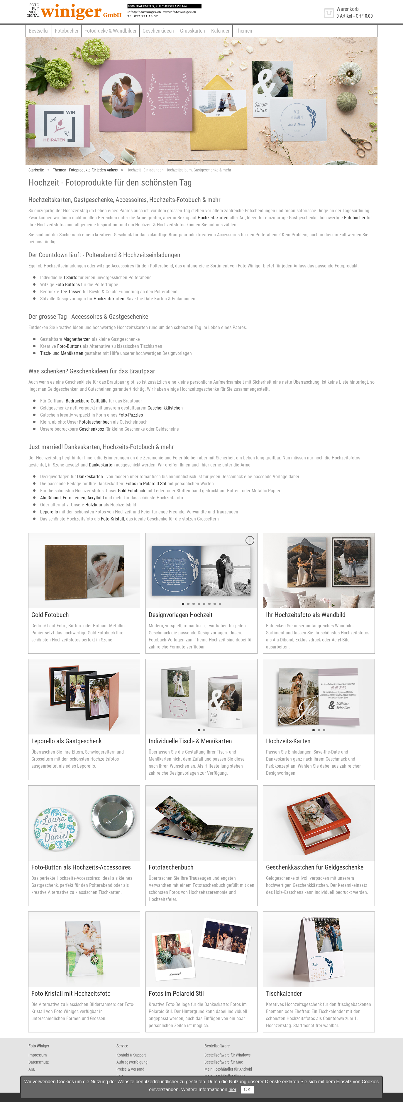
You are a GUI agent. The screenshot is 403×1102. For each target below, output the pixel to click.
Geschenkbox (91, 429)
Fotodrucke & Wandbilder (110, 31)
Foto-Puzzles (130, 415)
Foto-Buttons (67, 284)
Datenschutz (38, 1062)
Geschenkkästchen (165, 408)
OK (247, 1089)
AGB (31, 1069)
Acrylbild (95, 498)
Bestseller (39, 31)
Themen (244, 31)
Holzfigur (94, 505)
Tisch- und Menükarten (61, 353)
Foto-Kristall (112, 519)
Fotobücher (66, 31)
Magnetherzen (77, 339)
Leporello (49, 512)
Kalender (220, 31)
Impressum (37, 1055)
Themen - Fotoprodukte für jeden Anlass (85, 170)
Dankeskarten (102, 465)
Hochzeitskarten (213, 217)
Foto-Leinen (74, 498)
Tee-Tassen (71, 291)
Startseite (36, 170)
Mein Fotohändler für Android (228, 1069)
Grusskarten (192, 31)
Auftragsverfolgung (132, 1062)
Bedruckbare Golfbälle (87, 401)
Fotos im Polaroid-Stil (146, 483)
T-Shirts (70, 277)
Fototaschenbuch (95, 422)
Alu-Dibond (50, 498)
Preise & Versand (130, 1069)
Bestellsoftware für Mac (223, 1062)
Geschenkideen (158, 31)
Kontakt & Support (131, 1055)
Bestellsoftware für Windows (227, 1055)
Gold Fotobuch (131, 490)
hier (232, 1089)
